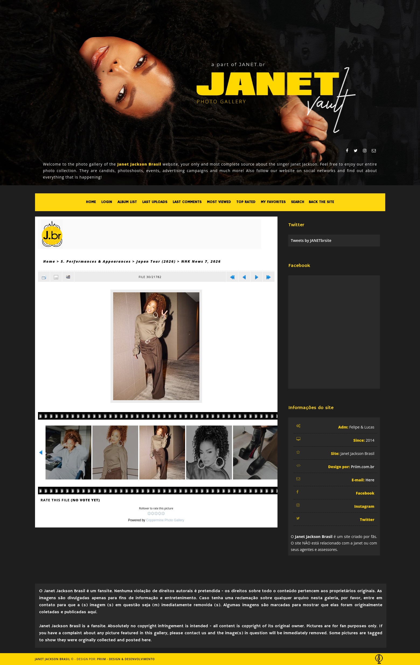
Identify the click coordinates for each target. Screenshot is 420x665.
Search (297, 202)
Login (106, 202)
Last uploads (154, 202)
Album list (127, 202)
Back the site (321, 202)
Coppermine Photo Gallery (165, 520)
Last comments (187, 202)
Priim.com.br (362, 466)
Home (91, 202)
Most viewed (219, 202)
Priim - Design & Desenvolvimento (126, 659)
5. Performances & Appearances (96, 261)
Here (370, 479)
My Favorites (273, 202)
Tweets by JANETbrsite (311, 240)
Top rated (245, 202)
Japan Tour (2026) (156, 261)
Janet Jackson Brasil (52, 659)
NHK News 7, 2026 (201, 261)
